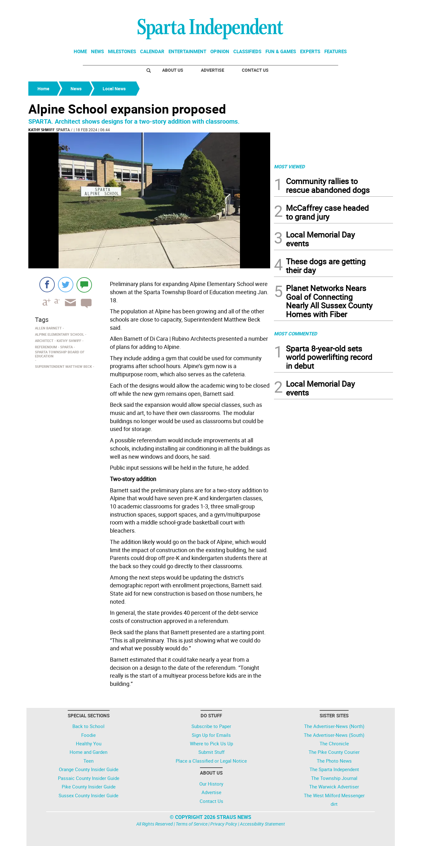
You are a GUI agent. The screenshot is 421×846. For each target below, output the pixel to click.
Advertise (212, 70)
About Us (172, 70)
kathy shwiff (41, 129)
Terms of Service (192, 824)
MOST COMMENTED (295, 333)
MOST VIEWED (289, 166)
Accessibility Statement (262, 824)
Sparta (63, 129)
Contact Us (255, 70)
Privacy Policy (223, 824)
